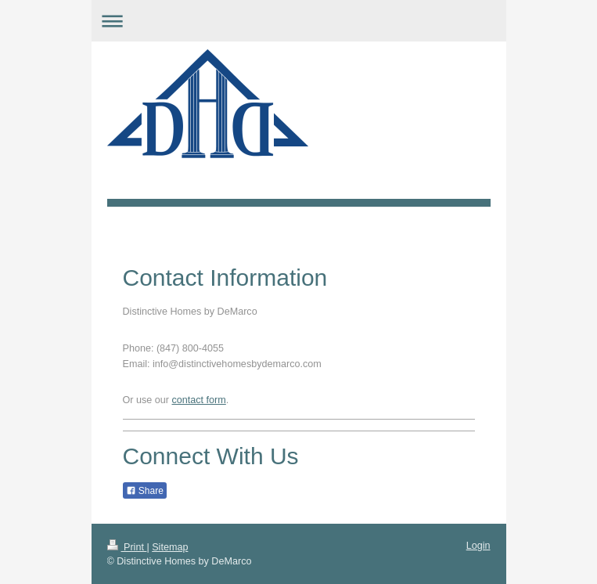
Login (478, 545)
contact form (199, 400)
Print (127, 547)
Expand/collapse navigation (298, 21)
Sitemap (170, 547)
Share (145, 490)
